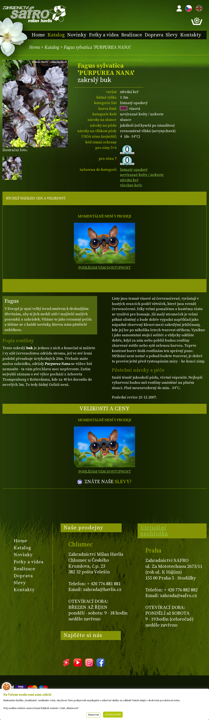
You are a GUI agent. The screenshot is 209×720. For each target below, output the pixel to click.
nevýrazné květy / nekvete (142, 174)
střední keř (129, 180)
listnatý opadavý (134, 169)
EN (198, 7)
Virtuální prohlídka (154, 530)
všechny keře (131, 185)
